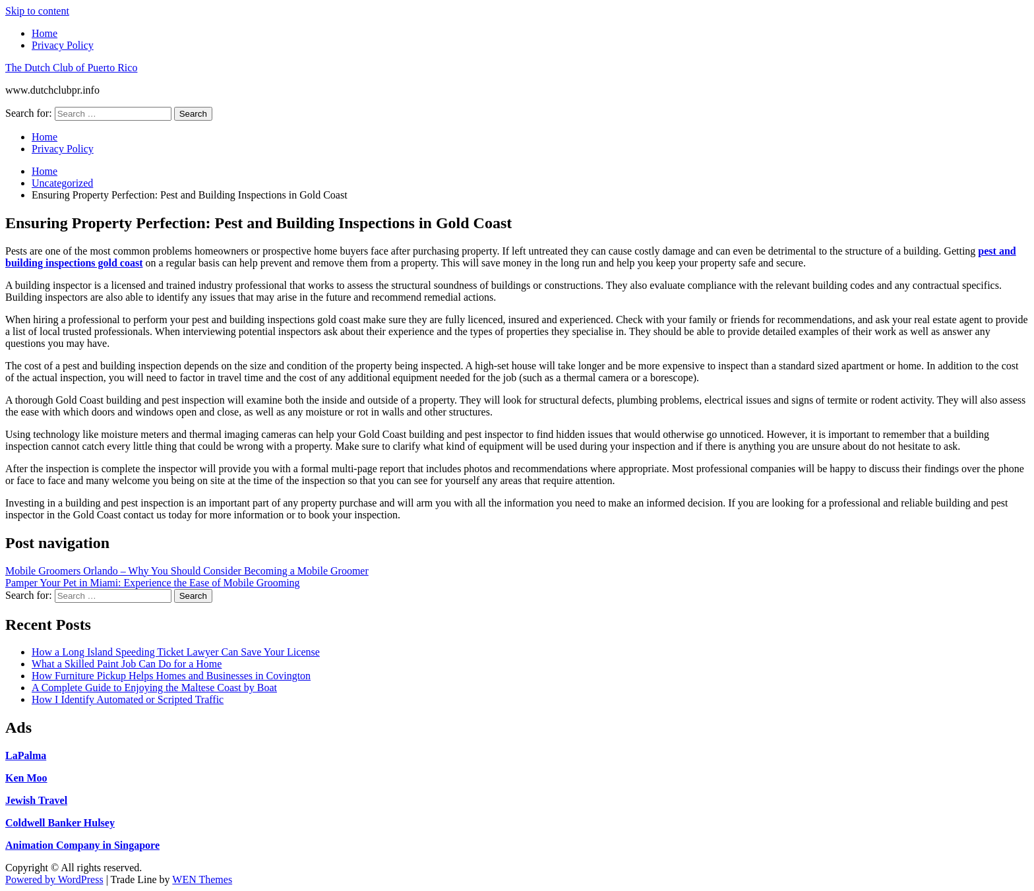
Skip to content (37, 10)
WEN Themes (202, 879)
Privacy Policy (63, 45)
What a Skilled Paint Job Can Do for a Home (127, 663)
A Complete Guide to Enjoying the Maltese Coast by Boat (154, 687)
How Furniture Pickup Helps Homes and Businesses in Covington (171, 675)
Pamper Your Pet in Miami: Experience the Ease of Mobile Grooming (152, 582)
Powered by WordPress (54, 879)
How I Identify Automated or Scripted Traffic (128, 699)
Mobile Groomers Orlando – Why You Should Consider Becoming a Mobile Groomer (187, 570)
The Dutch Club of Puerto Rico (71, 67)
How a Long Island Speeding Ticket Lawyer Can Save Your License (176, 652)
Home (44, 33)
